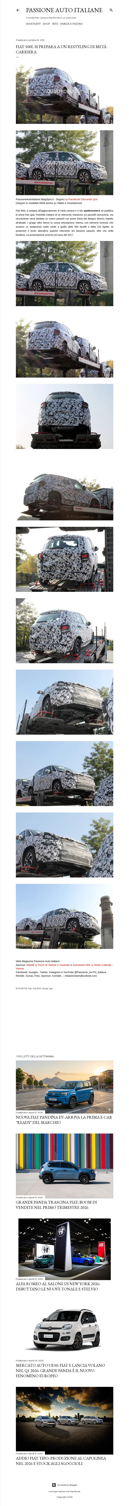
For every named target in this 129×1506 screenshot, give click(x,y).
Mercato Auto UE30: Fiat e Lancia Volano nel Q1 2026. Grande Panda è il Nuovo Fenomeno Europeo (60, 1370)
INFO (55, 23)
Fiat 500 (37, 988)
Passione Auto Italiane (64, 10)
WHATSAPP (33, 23)
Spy (51, 988)
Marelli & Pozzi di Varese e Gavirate (48, 964)
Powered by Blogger (64, 1485)
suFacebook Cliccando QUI (81, 199)
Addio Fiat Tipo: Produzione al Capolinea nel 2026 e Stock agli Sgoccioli (61, 1461)
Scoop (45, 988)
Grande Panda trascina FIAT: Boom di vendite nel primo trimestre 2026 (56, 1205)
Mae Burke (75, 1491)
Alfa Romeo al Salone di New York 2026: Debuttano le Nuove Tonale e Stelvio (58, 1286)
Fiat (30, 988)
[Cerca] (111, 9)
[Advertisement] (64, 1023)
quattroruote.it (92, 210)
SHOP (46, 23)
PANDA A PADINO (71, 23)
